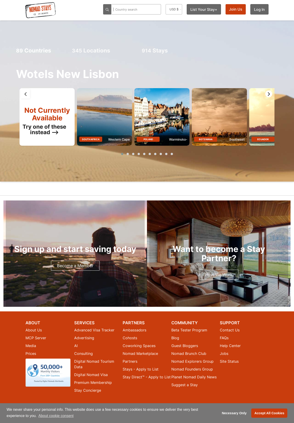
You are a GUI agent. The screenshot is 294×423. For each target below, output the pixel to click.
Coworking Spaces (139, 345)
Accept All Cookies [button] (269, 413)
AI (76, 345)
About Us (33, 330)
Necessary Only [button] (234, 413)
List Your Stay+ (203, 9)
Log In (259, 9)
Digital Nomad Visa (91, 374)
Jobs (224, 353)
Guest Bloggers (184, 345)
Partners (130, 361)
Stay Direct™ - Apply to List (147, 377)
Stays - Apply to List (140, 369)
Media (30, 345)
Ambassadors (134, 330)
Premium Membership (93, 382)
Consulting (83, 353)
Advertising (84, 338)
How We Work (218, 274)
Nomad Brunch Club (188, 353)
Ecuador (263, 139)
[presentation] (25, 94)
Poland (148, 139)
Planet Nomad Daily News (194, 377)
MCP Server (35, 338)
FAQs (224, 338)
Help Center (230, 345)
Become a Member (75, 265)
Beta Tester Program (189, 330)
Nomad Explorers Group (192, 361)
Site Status (229, 361)
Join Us (235, 9)
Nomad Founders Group (192, 369)
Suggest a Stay (184, 384)
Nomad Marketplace (140, 353)
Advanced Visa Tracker (94, 330)
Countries (33, 50)
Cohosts (130, 338)
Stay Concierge (87, 390)
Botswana (205, 139)
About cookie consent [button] (56, 416)
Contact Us (230, 330)
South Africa (90, 139)
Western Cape (119, 139)
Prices (30, 353)
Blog (175, 338)
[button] (122, 154)
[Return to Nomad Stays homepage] (40, 10)
